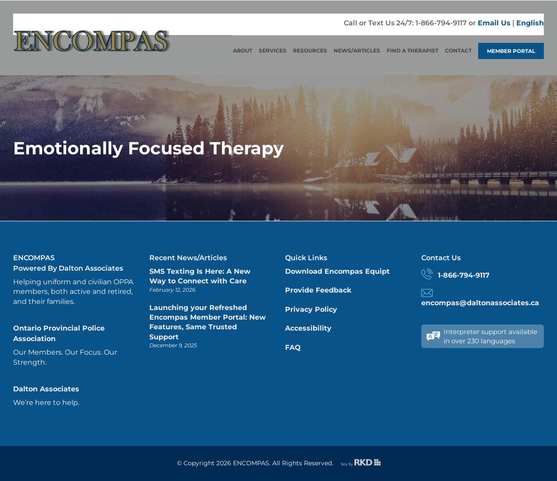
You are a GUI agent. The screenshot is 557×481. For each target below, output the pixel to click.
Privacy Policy (311, 309)
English (530, 23)
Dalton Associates (46, 389)
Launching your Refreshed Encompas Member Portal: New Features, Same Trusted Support (207, 322)
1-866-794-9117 (464, 275)
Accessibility (308, 328)
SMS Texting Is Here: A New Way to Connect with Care (199, 276)
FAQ (293, 347)
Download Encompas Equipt (337, 271)
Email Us (494, 23)
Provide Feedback (318, 290)
